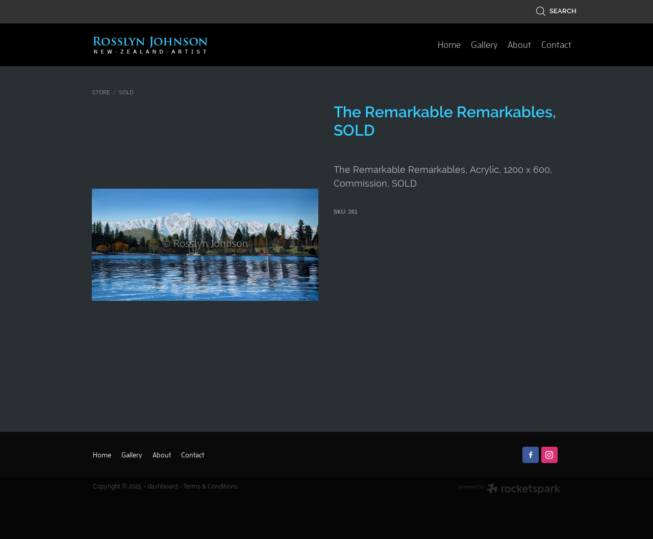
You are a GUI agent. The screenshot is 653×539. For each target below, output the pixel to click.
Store (101, 92)
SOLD (126, 92)
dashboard (162, 486)
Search (556, 11)
